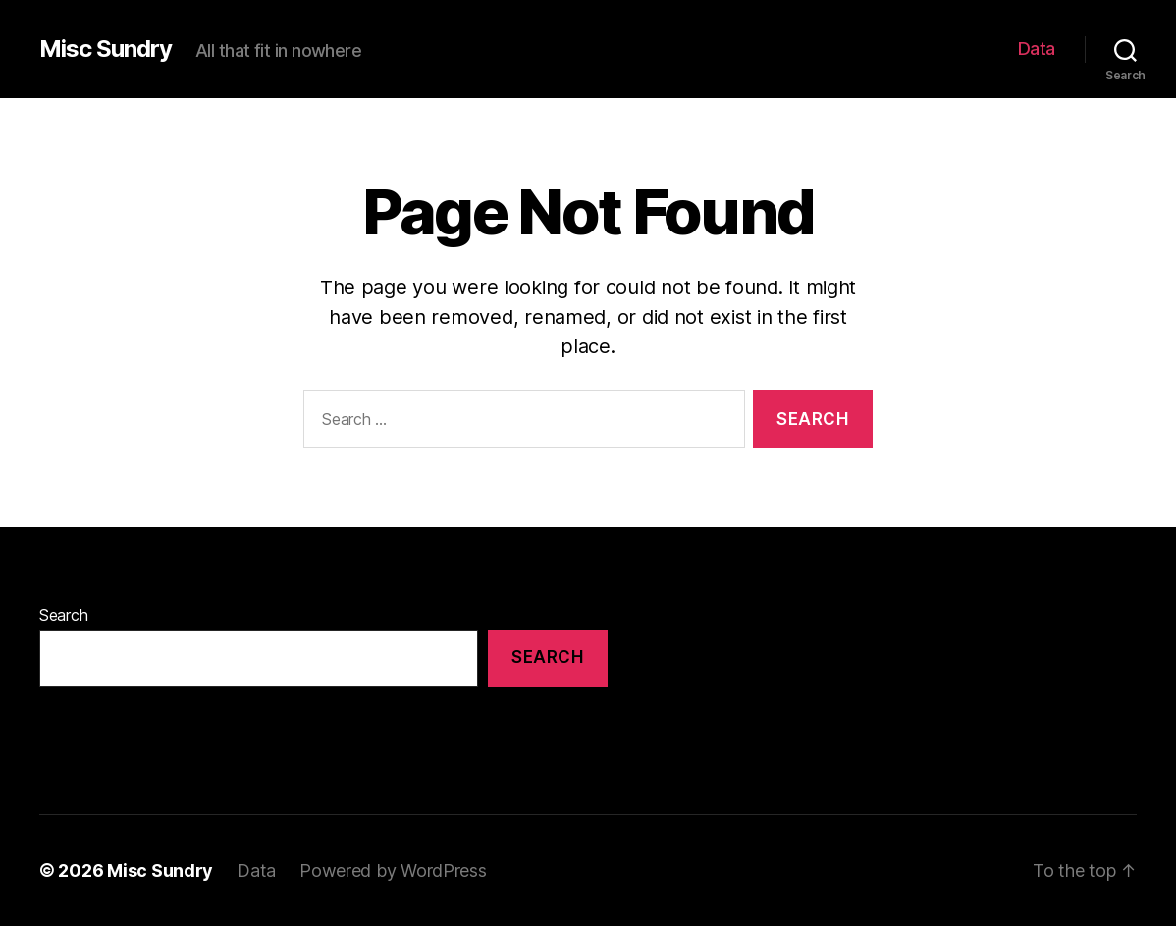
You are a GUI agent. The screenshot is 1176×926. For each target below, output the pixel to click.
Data (1036, 48)
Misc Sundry (105, 49)
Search (63, 615)
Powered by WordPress (393, 870)
